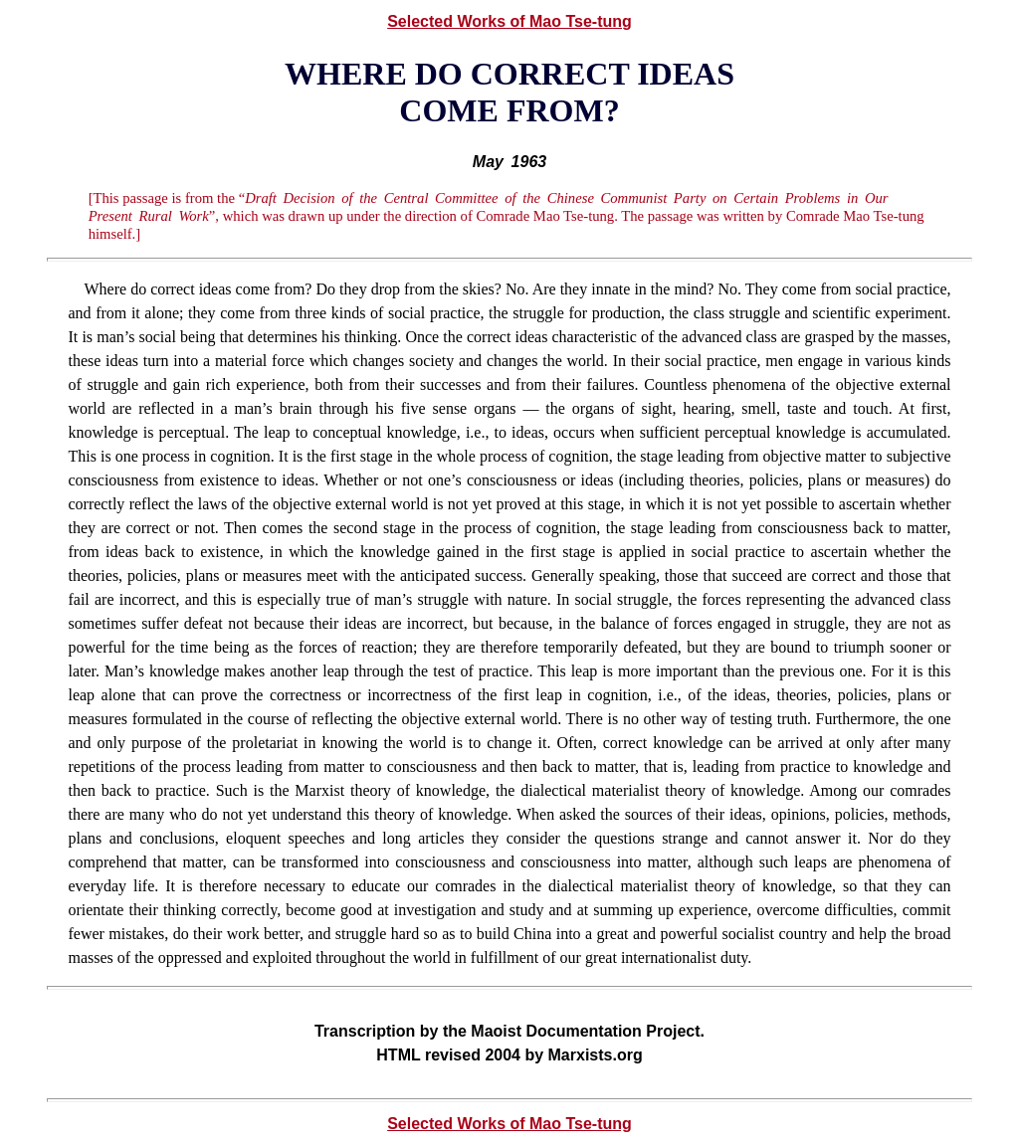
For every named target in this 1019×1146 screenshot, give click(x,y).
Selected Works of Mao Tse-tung (509, 21)
